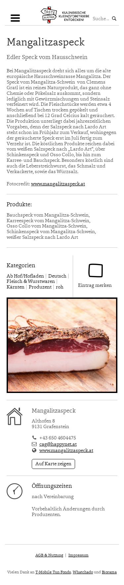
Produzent (40, 287)
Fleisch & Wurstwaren (31, 281)
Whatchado (83, 572)
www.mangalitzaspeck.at (58, 184)
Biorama (109, 572)
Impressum (78, 555)
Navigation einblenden (15, 20)
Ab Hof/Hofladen (25, 276)
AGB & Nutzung (49, 555)
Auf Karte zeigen (53, 464)
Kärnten (15, 287)
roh (59, 287)
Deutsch (57, 276)
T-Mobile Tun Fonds (53, 572)
